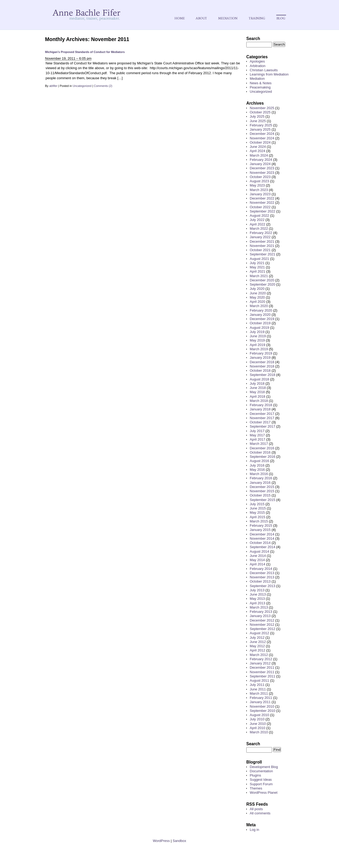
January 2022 (260, 237)
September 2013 (262, 586)
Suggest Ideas (261, 780)
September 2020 (262, 284)
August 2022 (259, 216)
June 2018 (258, 388)
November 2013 (262, 577)
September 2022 (262, 211)
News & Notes (260, 83)
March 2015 (259, 521)
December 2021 (262, 241)
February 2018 (261, 405)
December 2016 (262, 448)
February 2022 (261, 233)
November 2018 (262, 366)
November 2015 (262, 491)
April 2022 (257, 224)
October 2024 (260, 142)
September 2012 (262, 629)
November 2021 (262, 246)
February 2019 (261, 353)
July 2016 (257, 465)
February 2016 (261, 478)
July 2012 (257, 638)
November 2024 (262, 138)
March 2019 (259, 349)
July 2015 (257, 504)
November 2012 (262, 625)
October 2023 (260, 177)
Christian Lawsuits (264, 70)
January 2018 (260, 409)
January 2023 (260, 194)
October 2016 (260, 452)
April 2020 (257, 302)
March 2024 (259, 155)
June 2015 (258, 508)
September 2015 (262, 500)
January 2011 (260, 702)
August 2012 (259, 633)
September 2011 (262, 676)
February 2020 (261, 310)
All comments (260, 813)
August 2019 (259, 328)
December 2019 (262, 319)
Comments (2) (103, 85)
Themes (256, 788)
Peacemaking (260, 87)
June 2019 (258, 336)
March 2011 (259, 693)
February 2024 (261, 160)
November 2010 (262, 706)
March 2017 (259, 444)
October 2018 (260, 370)
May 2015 (257, 512)
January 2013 (260, 616)
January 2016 (260, 483)
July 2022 (257, 220)
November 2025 (262, 108)
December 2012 (262, 620)
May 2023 (257, 185)
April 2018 (257, 396)
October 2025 (260, 112)
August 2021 (259, 259)
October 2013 (260, 581)
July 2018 (257, 383)
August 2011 (259, 680)
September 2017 (262, 426)
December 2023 (262, 168)
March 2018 (259, 401)
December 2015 (262, 487)
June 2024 (258, 147)
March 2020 (259, 306)
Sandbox (179, 841)
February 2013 (261, 612)
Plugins (255, 775)
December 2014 (262, 534)
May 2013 (257, 599)
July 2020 (257, 289)
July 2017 (257, 431)
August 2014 (259, 551)
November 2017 (262, 418)
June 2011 (258, 689)
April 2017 (257, 439)
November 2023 (262, 173)
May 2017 (257, 435)
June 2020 (258, 293)
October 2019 (260, 323)
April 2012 (257, 650)
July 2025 (257, 116)
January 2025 (260, 129)
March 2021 (259, 276)
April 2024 (257, 151)
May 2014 (257, 560)
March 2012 (259, 655)
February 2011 (261, 698)
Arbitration (257, 66)
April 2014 (257, 564)
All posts (256, 809)
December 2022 (262, 198)
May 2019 (257, 340)
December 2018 (262, 362)
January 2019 (260, 358)
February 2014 (261, 569)
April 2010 (257, 728)
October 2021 (260, 250)
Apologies (257, 61)
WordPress (161, 841)
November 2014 (262, 538)
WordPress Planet (264, 793)
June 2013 (258, 594)
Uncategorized (82, 85)
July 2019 (257, 332)
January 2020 (260, 315)
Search (253, 38)
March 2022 (259, 228)
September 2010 (262, 711)
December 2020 (262, 280)
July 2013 (257, 590)
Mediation (257, 79)
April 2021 (257, 271)
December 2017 (262, 414)
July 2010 (257, 719)
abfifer (53, 85)
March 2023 (259, 190)
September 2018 (262, 375)
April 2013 (257, 603)
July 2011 (257, 685)
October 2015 (260, 495)
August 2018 (259, 379)
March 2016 (259, 474)
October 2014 (260, 543)
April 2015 (257, 517)
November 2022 (262, 203)
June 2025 (258, 121)
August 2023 (259, 181)
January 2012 (260, 663)
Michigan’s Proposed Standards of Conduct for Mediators (85, 52)
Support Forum (261, 784)
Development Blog (264, 767)
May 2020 (257, 297)
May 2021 (257, 267)
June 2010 (258, 724)
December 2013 (262, 573)
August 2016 (259, 461)
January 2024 (260, 164)
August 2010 (259, 715)
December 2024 (262, 134)
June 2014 (258, 556)
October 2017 (260, 422)
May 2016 (257, 470)
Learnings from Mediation (269, 74)
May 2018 (257, 392)
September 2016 (262, 457)
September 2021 (262, 254)
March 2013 (259, 607)
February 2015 (261, 525)
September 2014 (262, 547)
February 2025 (261, 125)
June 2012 (258, 642)
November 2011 (262, 672)
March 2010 (259, 732)
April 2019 (257, 345)
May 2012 (257, 646)
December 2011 (262, 667)
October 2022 (260, 207)
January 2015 (260, 530)
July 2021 (257, 263)
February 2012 (261, 659)
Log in (254, 830)
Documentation (261, 771)
